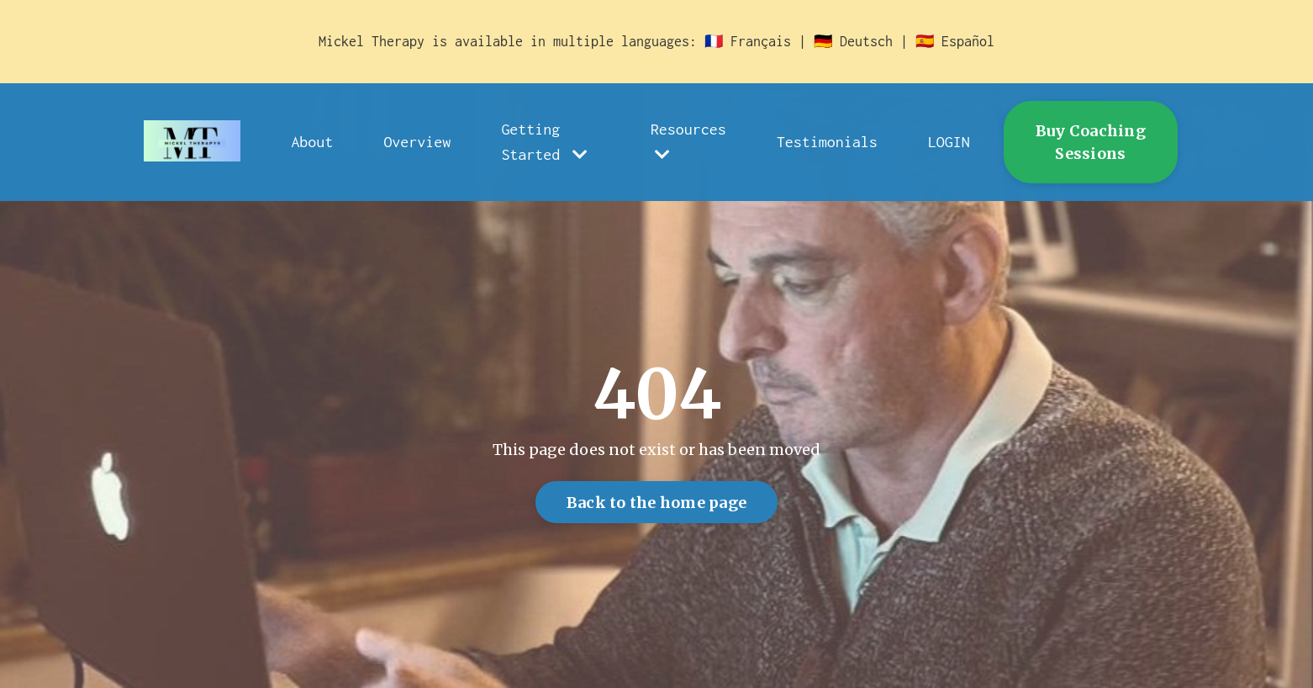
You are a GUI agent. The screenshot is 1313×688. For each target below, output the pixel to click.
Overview (417, 142)
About (312, 142)
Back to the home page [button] (656, 502)
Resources (688, 141)
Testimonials (827, 142)
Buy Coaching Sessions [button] (1091, 142)
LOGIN (949, 142)
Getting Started (544, 141)
